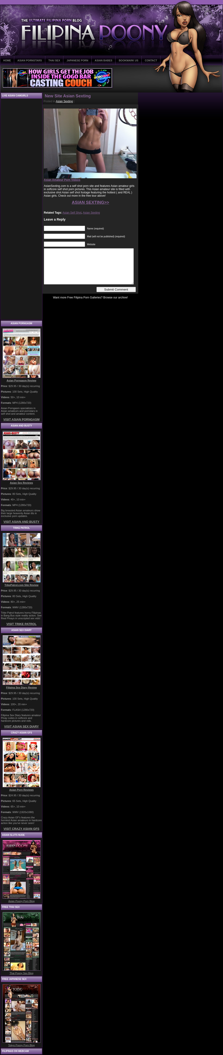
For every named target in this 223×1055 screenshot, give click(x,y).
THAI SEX (54, 60)
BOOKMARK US (128, 60)
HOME (7, 60)
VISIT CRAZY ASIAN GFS (21, 828)
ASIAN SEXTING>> (90, 202)
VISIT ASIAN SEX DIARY (21, 726)
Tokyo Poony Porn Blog (21, 1045)
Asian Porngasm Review (21, 380)
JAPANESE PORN (77, 60)
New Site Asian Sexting (68, 96)
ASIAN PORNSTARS (29, 60)
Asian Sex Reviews (21, 482)
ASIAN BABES (103, 60)
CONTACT (151, 60)
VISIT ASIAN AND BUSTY (21, 521)
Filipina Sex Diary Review (21, 687)
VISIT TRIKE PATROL (21, 624)
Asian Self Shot (71, 212)
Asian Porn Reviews (21, 789)
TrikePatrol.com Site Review (21, 585)
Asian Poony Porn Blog (21, 901)
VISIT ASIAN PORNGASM (21, 419)
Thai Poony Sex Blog (21, 973)
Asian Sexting (64, 101)
